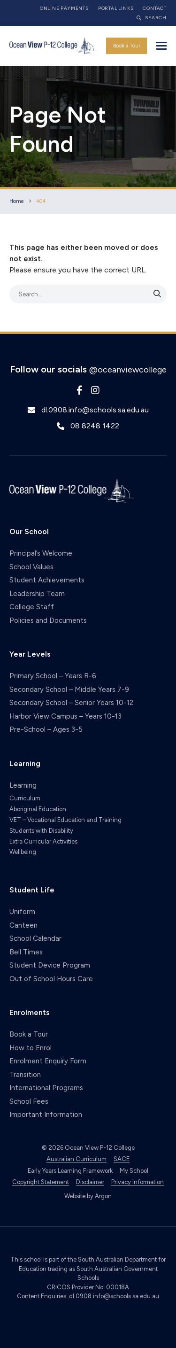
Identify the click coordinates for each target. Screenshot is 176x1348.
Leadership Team (37, 593)
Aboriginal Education (37, 809)
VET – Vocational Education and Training (65, 819)
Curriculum (24, 798)
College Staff (31, 607)
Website (74, 1196)
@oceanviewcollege (128, 369)
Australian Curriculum (76, 1158)
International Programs (46, 1088)
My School (134, 1170)
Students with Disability (41, 830)
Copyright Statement (40, 1181)
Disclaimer (90, 1181)
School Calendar (35, 938)
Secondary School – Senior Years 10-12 (71, 702)
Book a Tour (126, 46)
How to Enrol (30, 1048)
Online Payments (64, 8)
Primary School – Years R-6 (52, 676)
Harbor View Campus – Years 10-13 (65, 716)
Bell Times (26, 952)
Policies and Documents (48, 620)
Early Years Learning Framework (70, 1170)
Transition (25, 1074)
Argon (103, 1196)
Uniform (22, 911)
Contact (155, 8)
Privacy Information (137, 1181)
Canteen (23, 925)
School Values (31, 567)
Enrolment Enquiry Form (47, 1061)
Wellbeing (22, 851)
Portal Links (116, 8)
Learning (23, 785)
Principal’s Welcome (40, 553)
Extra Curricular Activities (43, 841)
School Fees (28, 1101)
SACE (122, 1158)
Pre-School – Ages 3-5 (46, 729)
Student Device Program (49, 965)
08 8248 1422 (94, 425)
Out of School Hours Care (51, 979)
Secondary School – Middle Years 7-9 (69, 689)
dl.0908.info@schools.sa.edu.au (95, 409)
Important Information (45, 1114)
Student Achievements (46, 580)
